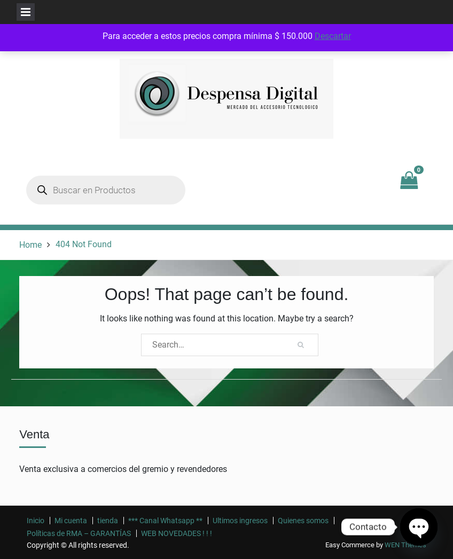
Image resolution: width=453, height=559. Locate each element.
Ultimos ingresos (240, 520)
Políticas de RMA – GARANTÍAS (79, 533)
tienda (107, 520)
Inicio (35, 520)
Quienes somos (303, 520)
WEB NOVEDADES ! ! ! (176, 533)
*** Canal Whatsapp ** (165, 520)
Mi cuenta (70, 520)
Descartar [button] (333, 36)
